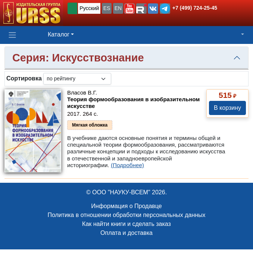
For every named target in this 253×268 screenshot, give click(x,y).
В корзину (227, 108)
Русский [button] (89, 8)
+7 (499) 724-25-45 (194, 8)
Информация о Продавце (126, 206)
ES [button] (106, 8)
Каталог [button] (58, 34)
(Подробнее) (127, 165)
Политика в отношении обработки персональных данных (126, 215)
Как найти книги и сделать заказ (126, 224)
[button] (129, 8)
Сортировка (24, 78)
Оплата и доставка (126, 233)
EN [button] (118, 8)
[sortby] (77, 78)
